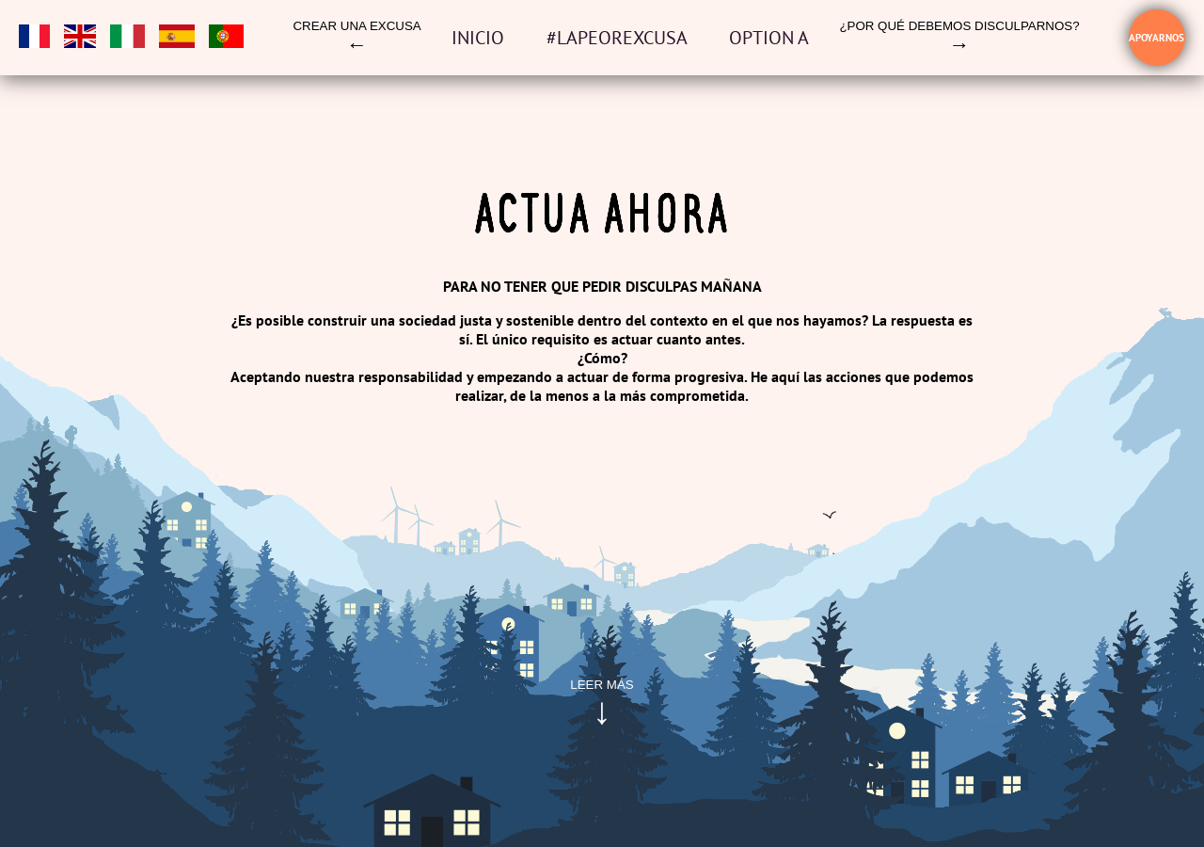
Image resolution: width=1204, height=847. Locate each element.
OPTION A (769, 37)
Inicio (480, 37)
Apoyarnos (1156, 37)
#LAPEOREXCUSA (619, 37)
